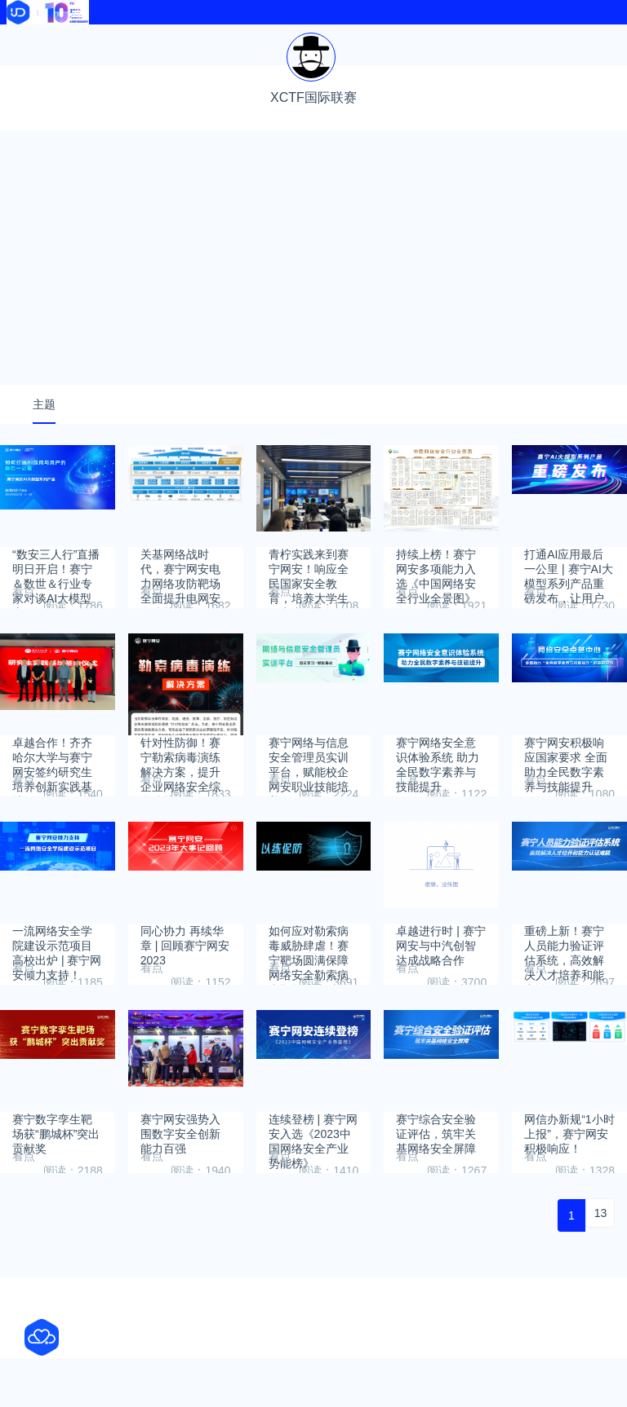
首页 (23, 39)
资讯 (146, 39)
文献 (146, 58)
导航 (267, 39)
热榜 (390, 39)
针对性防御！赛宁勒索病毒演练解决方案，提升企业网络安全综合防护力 (180, 798)
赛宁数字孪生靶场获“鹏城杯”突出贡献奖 (56, 1175)
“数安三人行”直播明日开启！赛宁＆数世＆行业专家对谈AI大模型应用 (56, 610)
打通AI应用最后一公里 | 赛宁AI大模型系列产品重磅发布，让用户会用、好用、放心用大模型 (568, 610)
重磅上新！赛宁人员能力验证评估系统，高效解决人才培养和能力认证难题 (564, 987)
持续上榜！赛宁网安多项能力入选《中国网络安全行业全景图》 (436, 610)
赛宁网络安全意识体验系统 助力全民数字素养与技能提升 (437, 798)
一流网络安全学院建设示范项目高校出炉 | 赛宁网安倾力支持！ (56, 987)
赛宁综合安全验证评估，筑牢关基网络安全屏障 (436, 1175)
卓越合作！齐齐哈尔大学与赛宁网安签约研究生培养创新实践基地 (52, 798)
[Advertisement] (313, 306)
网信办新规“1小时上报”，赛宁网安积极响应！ (569, 1175)
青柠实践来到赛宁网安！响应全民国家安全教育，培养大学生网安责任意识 (309, 610)
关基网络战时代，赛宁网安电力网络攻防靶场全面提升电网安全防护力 (180, 610)
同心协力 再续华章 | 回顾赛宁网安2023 (184, 987)
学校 (511, 39)
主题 (44, 452)
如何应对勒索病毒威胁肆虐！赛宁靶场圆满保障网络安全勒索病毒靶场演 (309, 987)
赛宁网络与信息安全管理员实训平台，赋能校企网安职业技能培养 (309, 798)
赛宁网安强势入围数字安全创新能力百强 (180, 1175)
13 (600, 1261)
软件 (23, 58)
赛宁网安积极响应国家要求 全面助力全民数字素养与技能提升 (565, 798)
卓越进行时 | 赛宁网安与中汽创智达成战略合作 (440, 987)
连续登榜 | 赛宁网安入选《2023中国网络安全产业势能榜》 (313, 1175)
